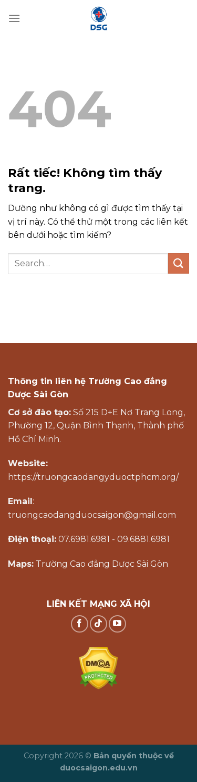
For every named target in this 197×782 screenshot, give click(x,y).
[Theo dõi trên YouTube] (117, 624)
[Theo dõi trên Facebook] (79, 624)
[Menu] (14, 18)
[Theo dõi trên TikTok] (98, 624)
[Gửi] (178, 263)
